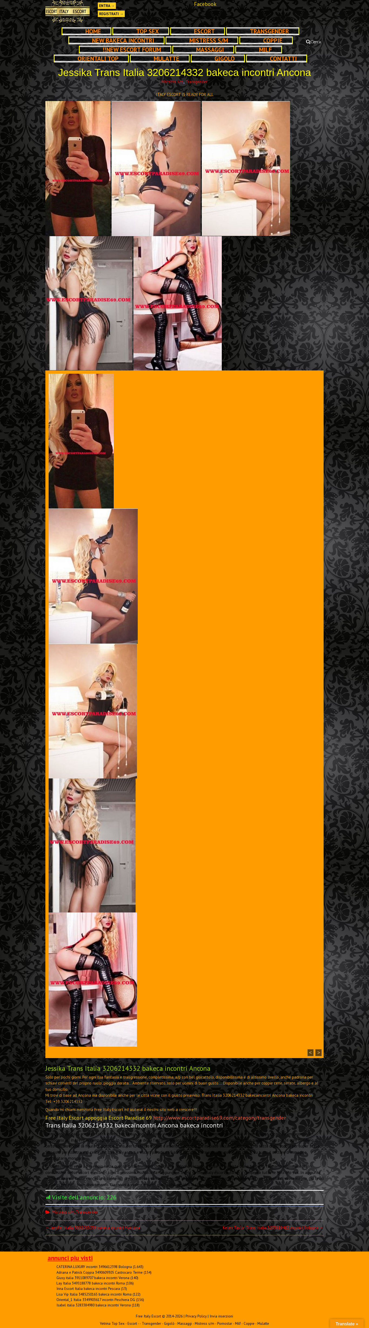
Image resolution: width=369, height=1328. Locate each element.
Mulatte (166, 58)
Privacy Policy (196, 1316)
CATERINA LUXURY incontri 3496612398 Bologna (94, 1266)
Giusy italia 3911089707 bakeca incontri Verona (92, 1277)
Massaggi (210, 49)
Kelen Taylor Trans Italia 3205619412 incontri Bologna (273, 1227)
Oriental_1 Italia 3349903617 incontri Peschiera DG (95, 1299)
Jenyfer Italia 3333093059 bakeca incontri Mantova (92, 1227)
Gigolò (224, 58)
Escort (204, 31)
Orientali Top (98, 58)
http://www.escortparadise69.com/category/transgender (219, 1117)
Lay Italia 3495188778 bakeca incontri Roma (90, 1283)
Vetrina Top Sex (112, 1323)
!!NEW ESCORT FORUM (132, 49)
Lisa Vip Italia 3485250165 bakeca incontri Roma (94, 1294)
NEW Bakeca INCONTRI (123, 40)
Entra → (107, 5)
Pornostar (224, 1323)
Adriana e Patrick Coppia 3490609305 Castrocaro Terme (99, 1272)
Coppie (273, 40)
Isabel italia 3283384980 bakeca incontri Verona (93, 1305)
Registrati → (111, 13)
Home (93, 31)
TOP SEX (147, 31)
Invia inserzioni (221, 1316)
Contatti (283, 58)
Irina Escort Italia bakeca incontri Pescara (88, 1288)
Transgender (269, 31)
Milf (265, 49)
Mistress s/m (208, 40)
